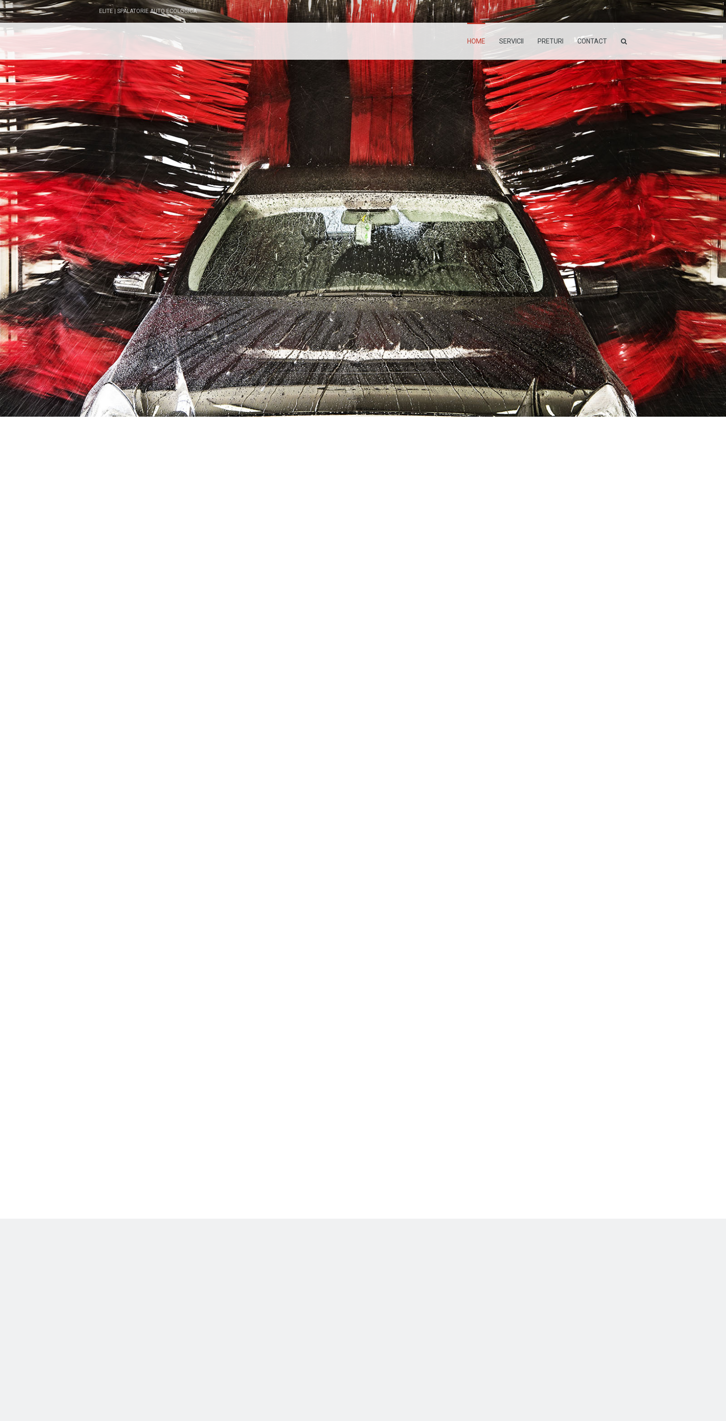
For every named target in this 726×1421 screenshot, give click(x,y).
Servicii (511, 41)
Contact (592, 41)
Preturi (550, 41)
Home (476, 41)
